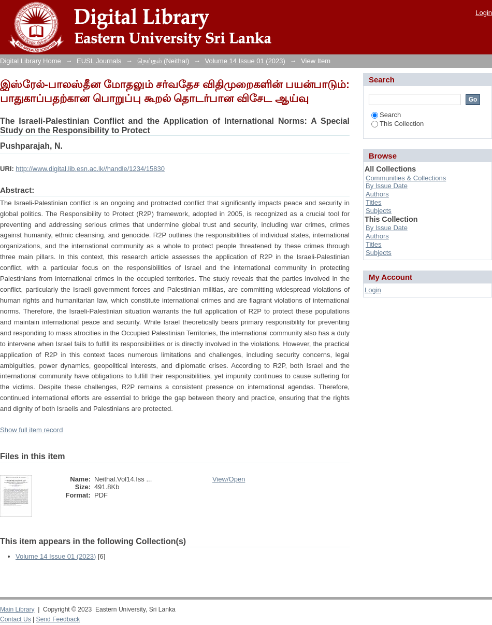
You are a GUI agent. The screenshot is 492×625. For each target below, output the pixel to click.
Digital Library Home (30, 61)
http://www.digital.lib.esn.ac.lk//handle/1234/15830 (90, 169)
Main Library (17, 609)
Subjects (379, 211)
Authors (377, 194)
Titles (374, 202)
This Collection (397, 123)
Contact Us (15, 619)
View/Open (228, 479)
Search (386, 115)
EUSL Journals (99, 61)
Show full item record (31, 430)
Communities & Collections (406, 178)
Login (483, 13)
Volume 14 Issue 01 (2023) (245, 61)
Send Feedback (58, 619)
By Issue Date (387, 186)
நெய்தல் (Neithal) (163, 61)
